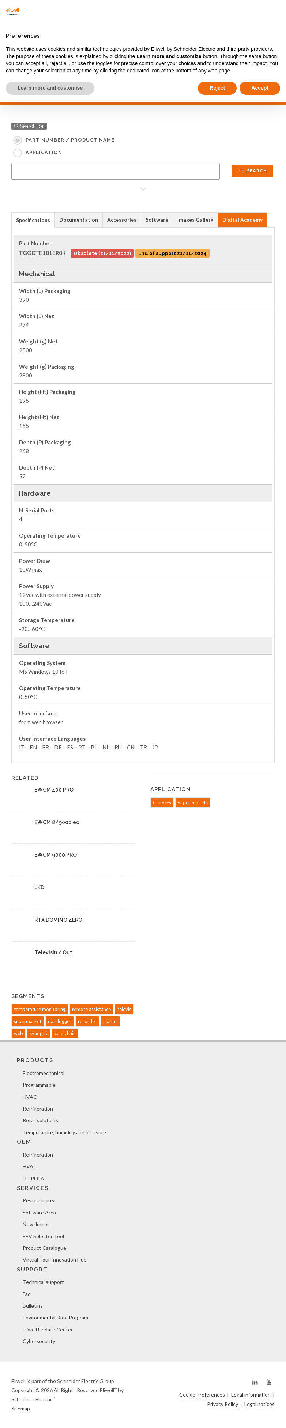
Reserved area (39, 1200)
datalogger (59, 1021)
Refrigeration (38, 1108)
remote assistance (91, 1009)
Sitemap (20, 1408)
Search (252, 170)
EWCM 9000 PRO (55, 855)
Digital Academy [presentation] (242, 220)
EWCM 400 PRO (54, 790)
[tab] (33, 219)
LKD (39, 887)
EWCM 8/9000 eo (56, 822)
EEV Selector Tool (43, 1236)
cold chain (65, 1033)
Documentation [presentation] (78, 220)
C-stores (162, 802)
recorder (87, 1021)
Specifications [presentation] (33, 220)
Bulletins (33, 1306)
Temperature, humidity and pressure (64, 1132)
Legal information (251, 1394)
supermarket (27, 1021)
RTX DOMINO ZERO (58, 920)
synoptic (39, 1033)
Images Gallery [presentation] (195, 220)
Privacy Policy (222, 1404)
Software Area (39, 1212)
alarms (110, 1021)
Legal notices (259, 1404)
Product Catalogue (44, 1248)
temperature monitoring (39, 1009)
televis (124, 1009)
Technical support (43, 1282)
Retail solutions (40, 1120)
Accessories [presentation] (121, 220)
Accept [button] (259, 88)
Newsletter (36, 1224)
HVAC (30, 1097)
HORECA (33, 1178)
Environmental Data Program (55, 1317)
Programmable (39, 1085)
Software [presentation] (157, 220)
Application (44, 152)
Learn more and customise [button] (50, 88)
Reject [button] (217, 88)
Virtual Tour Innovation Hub (55, 1259)
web (18, 1033)
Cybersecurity (39, 1341)
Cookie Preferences (202, 1394)
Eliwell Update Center (48, 1329)
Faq (27, 1294)
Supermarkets (193, 802)
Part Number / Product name (70, 140)
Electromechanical (43, 1073)
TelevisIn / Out (53, 952)
